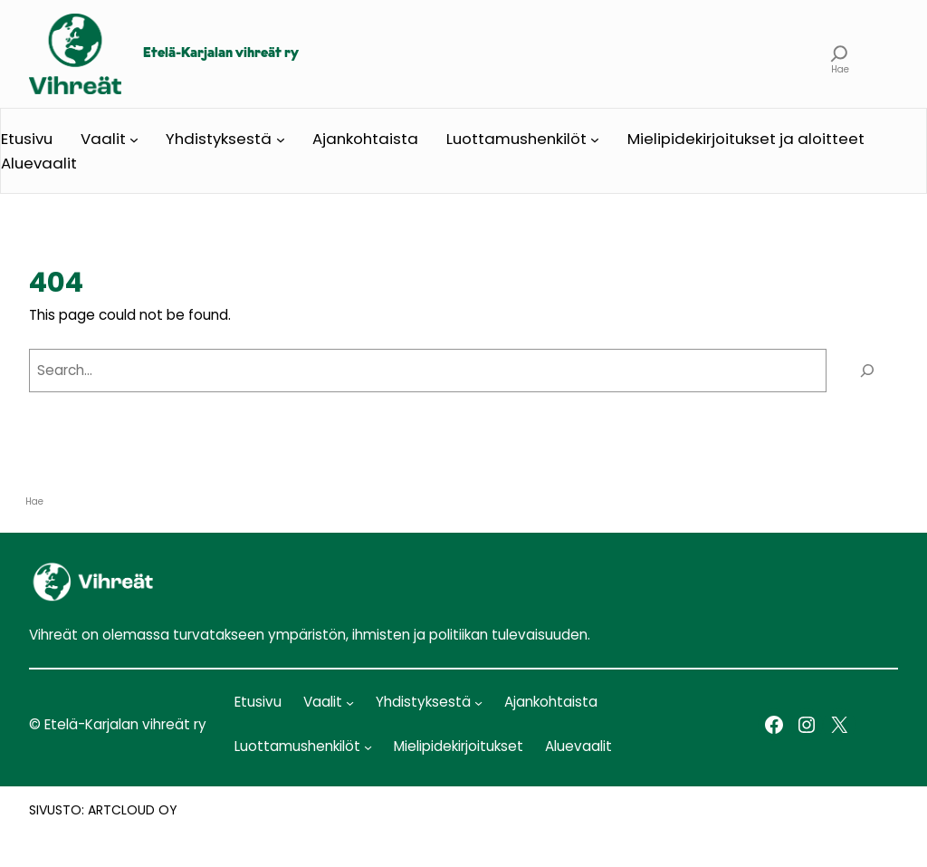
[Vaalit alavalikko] (134, 138)
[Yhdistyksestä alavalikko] (280, 138)
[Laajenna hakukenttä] (840, 53)
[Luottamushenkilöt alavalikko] (594, 138)
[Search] (867, 370)
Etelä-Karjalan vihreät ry (221, 53)
